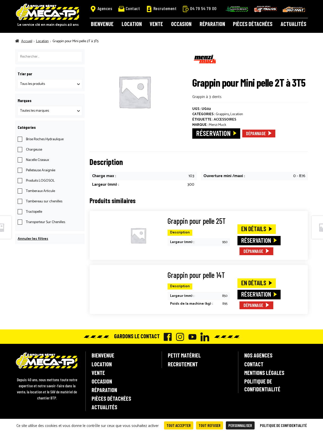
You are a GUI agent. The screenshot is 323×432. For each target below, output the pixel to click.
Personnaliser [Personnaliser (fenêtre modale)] (240, 425)
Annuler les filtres (33, 239)
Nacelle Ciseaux (37, 160)
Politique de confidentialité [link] (283, 425)
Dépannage (256, 133)
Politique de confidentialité (262, 385)
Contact (129, 8)
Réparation (212, 23)
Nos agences (258, 355)
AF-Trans (265, 9)
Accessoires (225, 120)
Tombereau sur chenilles (44, 201)
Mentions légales (264, 372)
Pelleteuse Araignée (40, 170)
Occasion (181, 23)
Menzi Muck (217, 125)
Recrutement (161, 8)
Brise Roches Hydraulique (45, 139)
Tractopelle (34, 211)
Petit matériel (184, 355)
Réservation (213, 133)
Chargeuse (34, 149)
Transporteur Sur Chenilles (45, 222)
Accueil (26, 41)
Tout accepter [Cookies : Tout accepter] (179, 425)
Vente (156, 23)
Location (132, 23)
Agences (101, 8)
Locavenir (236, 9)
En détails (253, 228)
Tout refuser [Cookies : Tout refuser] (210, 425)
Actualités (293, 23)
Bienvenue (102, 23)
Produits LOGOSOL (40, 180)
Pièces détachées (253, 23)
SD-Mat (294, 9)
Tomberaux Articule (40, 191)
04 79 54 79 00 (200, 8)
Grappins (222, 114)
